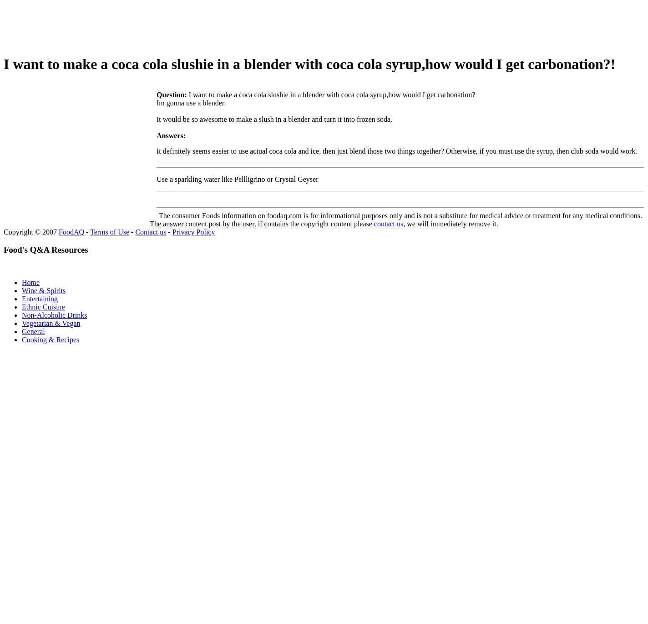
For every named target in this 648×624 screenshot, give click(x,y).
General (33, 331)
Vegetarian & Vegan (51, 323)
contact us (388, 224)
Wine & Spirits (44, 291)
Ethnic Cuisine (43, 307)
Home (31, 282)
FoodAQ (71, 232)
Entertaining (40, 299)
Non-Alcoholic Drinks (54, 315)
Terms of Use (109, 232)
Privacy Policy (193, 232)
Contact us (150, 232)
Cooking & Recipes (50, 340)
